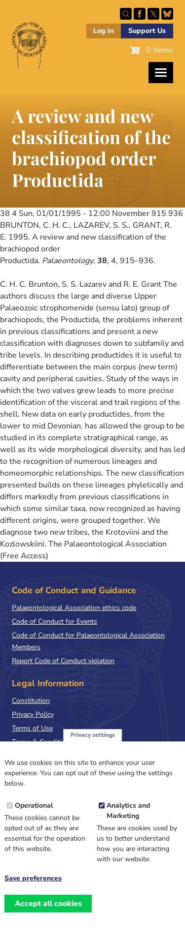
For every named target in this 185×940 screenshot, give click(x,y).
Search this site (126, 14)
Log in (103, 30)
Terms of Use (32, 728)
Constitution (31, 700)
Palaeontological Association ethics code (74, 607)
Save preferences (33, 879)
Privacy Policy (33, 714)
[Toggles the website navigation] (160, 72)
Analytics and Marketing (128, 811)
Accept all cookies (48, 903)
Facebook (140, 14)
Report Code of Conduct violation (63, 661)
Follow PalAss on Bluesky (167, 14)
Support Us (147, 30)
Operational (34, 806)
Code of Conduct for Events (54, 621)
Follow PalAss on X (153, 14)
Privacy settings (93, 735)
